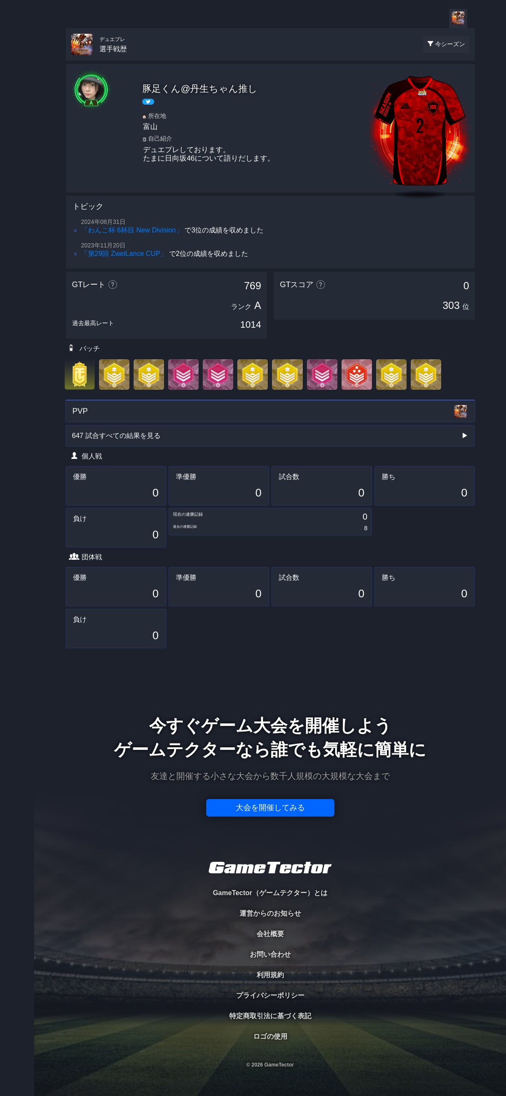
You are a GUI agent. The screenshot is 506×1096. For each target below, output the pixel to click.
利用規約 (270, 974)
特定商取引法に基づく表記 (270, 1016)
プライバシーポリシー (270, 995)
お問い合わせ (270, 954)
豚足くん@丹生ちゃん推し (199, 88)
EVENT (17, 201)
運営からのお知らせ (270, 913)
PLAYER (17, 95)
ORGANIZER (17, 130)
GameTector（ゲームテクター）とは (270, 892)
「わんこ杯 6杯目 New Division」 (132, 230)
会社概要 (270, 933)
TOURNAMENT (16, 60)
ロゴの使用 (270, 1036)
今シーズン (450, 44)
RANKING (17, 165)
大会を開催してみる (270, 807)
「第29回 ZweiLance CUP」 (124, 253)
